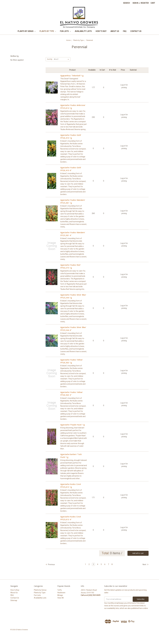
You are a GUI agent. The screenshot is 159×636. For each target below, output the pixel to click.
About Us (114, 31)
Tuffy (59, 590)
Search (126, 3)
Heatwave (61, 593)
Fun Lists (65, 31)
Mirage (60, 595)
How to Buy (101, 31)
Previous (50, 564)
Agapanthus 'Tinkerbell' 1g (72, 75)
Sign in (135, 3)
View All (60, 598)
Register (145, 3)
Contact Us (135, 31)
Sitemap (13, 600)
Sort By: (50, 59)
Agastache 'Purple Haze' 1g (72, 424)
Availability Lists (83, 31)
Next (145, 564)
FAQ (124, 31)
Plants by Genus (27, 31)
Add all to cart (138, 553)
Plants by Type (48, 31)
